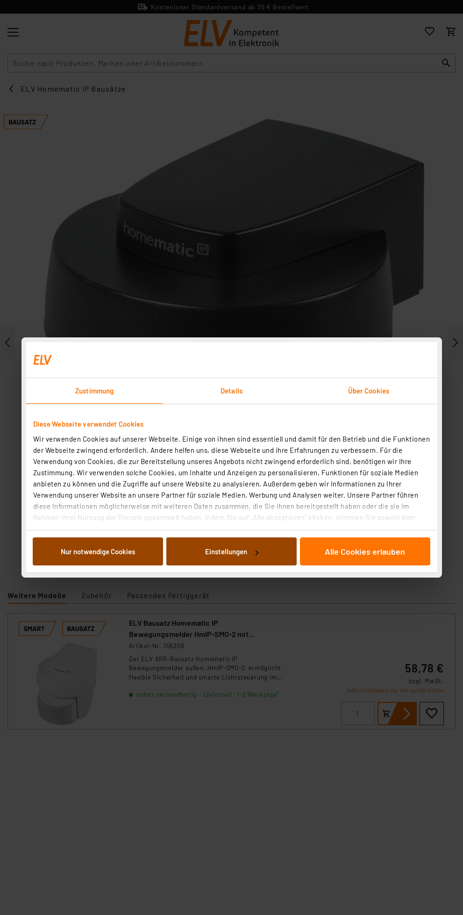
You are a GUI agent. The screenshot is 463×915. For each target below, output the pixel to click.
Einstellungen (231, 551)
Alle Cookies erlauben (365, 551)
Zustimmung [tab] (94, 390)
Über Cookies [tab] (368, 390)
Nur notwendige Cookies (98, 551)
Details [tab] (231, 390)
